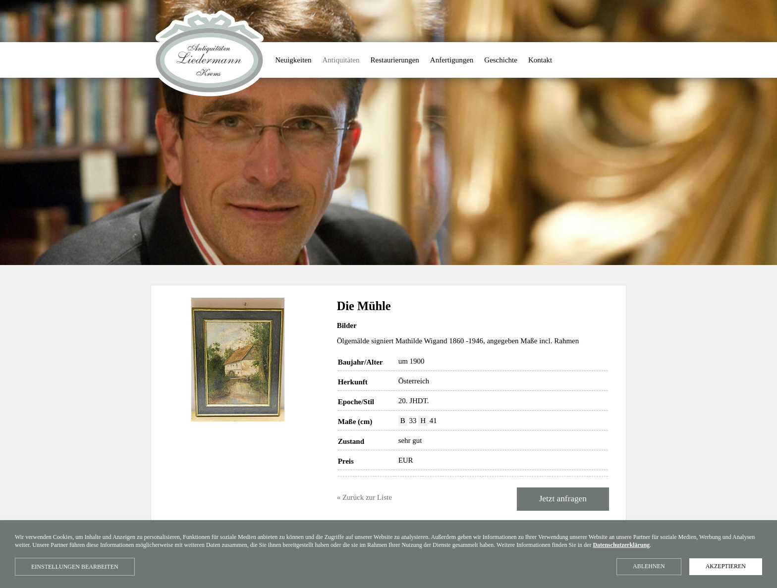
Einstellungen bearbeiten (74, 566)
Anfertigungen (451, 60)
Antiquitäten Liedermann (209, 54)
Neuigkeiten (293, 60)
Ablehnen (649, 566)
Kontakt (540, 60)
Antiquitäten (341, 60)
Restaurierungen (395, 60)
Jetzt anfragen (563, 498)
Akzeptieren (726, 566)
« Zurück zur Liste (364, 497)
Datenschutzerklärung (621, 544)
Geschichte (500, 60)
